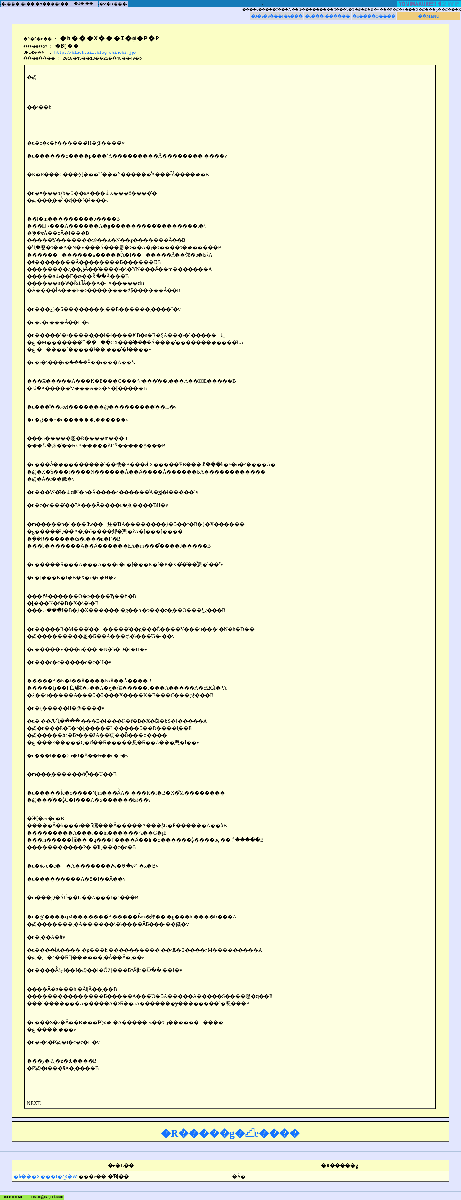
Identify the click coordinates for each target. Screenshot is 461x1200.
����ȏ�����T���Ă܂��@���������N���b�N (298, 9)
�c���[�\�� (18, 4)
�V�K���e (113, 4)
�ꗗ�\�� (83, 3)
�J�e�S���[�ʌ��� (277, 16)
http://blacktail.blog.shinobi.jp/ (97, 52)
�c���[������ (327, 16)
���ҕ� (433, 9)
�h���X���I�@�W (45, 1176)
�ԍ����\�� (52, 4)
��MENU (428, 16)
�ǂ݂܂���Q (408, 9)
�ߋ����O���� (373, 16)
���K (454, 9)
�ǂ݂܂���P (383, 9)
